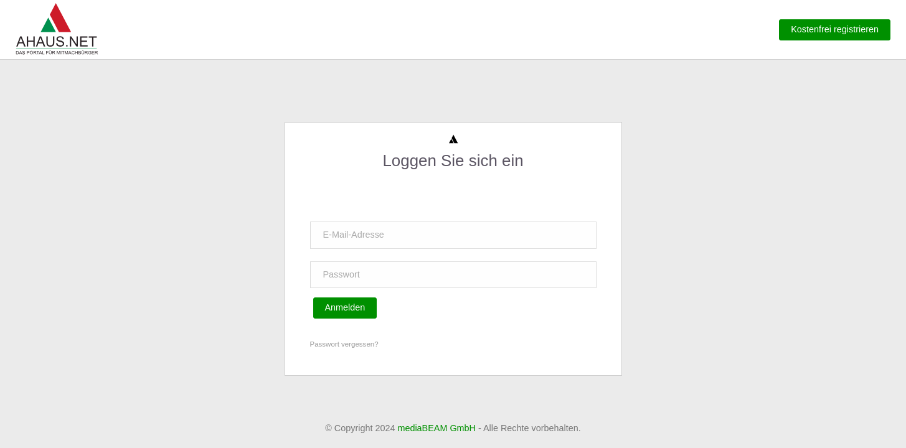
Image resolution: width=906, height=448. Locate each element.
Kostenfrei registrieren (835, 29)
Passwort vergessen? (344, 344)
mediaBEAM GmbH (436, 428)
